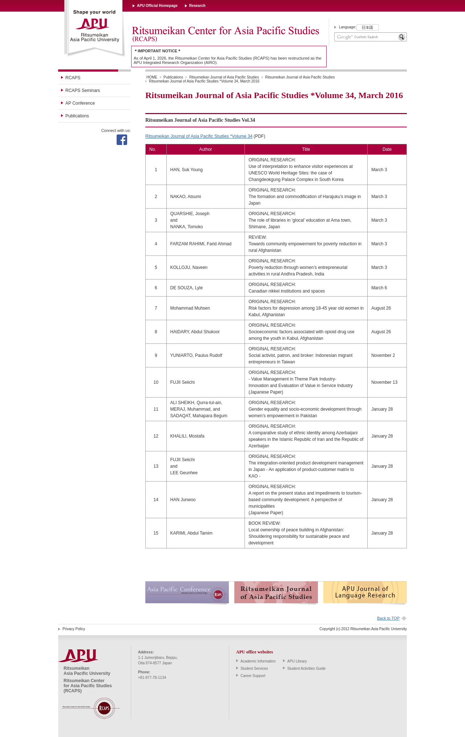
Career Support (252, 676)
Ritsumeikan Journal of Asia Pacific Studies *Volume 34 (198, 136)
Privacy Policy (73, 629)
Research (197, 6)
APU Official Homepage (157, 6)
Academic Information (258, 661)
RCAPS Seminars (82, 90)
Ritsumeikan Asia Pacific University (95, 28)
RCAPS (72, 77)
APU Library (297, 661)
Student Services (254, 668)
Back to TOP (388, 618)
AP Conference (80, 103)
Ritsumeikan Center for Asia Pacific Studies (225, 34)
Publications (77, 115)
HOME (151, 77)
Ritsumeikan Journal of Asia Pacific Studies (224, 77)
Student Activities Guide (306, 668)
